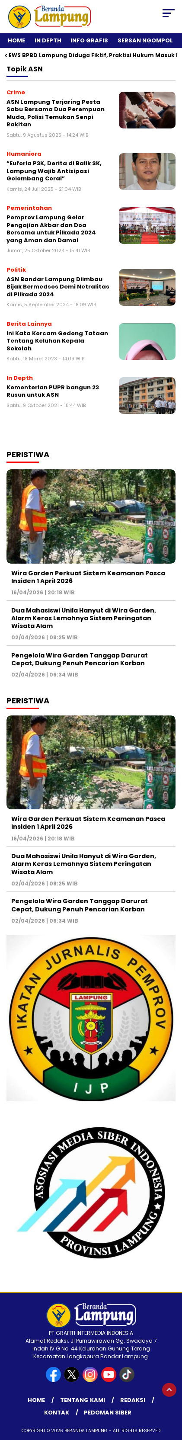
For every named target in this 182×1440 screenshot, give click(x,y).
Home (16, 40)
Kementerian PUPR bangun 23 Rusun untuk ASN (52, 391)
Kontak (56, 1412)
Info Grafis (89, 40)
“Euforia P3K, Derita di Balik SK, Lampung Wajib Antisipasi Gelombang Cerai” (54, 171)
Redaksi (132, 1400)
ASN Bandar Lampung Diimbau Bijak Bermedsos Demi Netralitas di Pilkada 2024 (57, 286)
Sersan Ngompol (145, 40)
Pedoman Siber (107, 1412)
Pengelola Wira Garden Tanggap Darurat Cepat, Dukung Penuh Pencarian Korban (79, 659)
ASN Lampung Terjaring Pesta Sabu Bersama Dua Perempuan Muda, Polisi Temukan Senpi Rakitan (55, 113)
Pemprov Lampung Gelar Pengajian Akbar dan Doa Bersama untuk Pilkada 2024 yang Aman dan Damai (51, 228)
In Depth (48, 40)
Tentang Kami (82, 1400)
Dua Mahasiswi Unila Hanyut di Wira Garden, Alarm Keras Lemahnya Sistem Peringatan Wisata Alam (83, 618)
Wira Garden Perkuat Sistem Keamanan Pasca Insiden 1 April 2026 (88, 577)
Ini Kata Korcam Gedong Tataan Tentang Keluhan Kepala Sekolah (57, 341)
